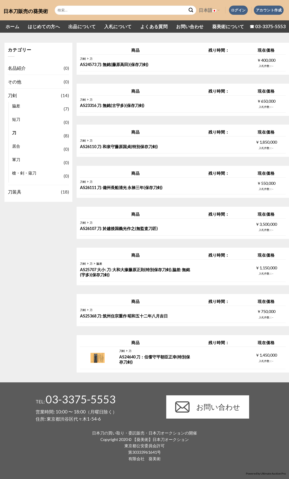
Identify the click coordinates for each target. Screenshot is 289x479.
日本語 (209, 10)
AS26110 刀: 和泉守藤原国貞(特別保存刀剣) (119, 146)
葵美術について (228, 26)
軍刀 (16, 159)
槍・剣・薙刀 (24, 172)
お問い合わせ (189, 26)
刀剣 (12, 95)
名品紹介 (17, 68)
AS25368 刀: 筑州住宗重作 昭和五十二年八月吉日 (124, 315)
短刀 (16, 119)
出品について (82, 26)
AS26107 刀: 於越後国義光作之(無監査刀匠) (119, 228)
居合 (16, 146)
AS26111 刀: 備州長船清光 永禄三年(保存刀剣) (121, 187)
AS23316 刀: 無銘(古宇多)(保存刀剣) (112, 105)
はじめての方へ (44, 26)
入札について (118, 26)
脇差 (16, 105)
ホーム (12, 26)
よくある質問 (154, 26)
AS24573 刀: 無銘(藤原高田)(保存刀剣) (114, 64)
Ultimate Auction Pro (273, 473)
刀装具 (14, 191)
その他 (14, 81)
